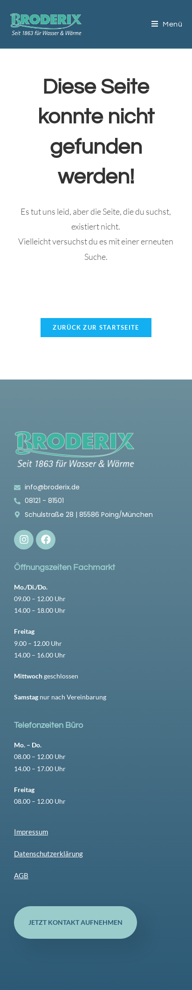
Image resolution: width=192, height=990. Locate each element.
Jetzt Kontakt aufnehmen (75, 922)
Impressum (31, 831)
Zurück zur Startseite (96, 327)
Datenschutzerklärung (48, 853)
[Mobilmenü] (167, 24)
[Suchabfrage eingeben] (96, 289)
